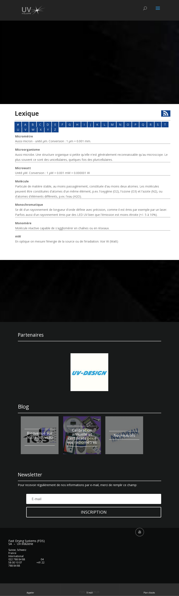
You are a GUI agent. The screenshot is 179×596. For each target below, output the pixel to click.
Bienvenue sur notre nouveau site (39, 437)
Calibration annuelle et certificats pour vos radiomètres (82, 436)
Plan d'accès (149, 589)
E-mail (90, 589)
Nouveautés (124, 435)
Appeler (30, 589)
